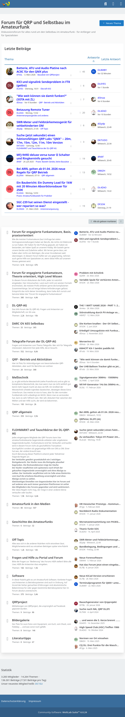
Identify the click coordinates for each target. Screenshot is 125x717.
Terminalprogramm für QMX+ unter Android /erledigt (100, 582)
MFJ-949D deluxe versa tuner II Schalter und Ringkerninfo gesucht (43, 156)
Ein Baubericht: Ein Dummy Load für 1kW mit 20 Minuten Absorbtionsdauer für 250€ (44, 186)
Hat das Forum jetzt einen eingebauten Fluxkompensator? (100, 564)
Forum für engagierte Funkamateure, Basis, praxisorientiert (41, 233)
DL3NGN (20, 209)
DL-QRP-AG (19, 305)
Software (18, 576)
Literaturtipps (21, 638)
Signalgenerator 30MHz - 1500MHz (98, 377)
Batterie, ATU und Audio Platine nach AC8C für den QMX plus (42, 69)
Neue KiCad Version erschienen (97, 575)
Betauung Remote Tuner (33, 109)
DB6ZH (101, 170)
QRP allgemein (47, 175)
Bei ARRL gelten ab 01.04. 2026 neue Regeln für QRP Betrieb (41, 170)
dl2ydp (19, 128)
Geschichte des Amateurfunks (32, 522)
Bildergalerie (20, 620)
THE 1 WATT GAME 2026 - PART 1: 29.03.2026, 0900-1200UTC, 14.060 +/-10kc (100, 305)
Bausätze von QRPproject (48, 74)
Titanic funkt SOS (89, 528)
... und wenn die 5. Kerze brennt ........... (100, 620)
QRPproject (19, 602)
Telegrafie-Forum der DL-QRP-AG (34, 341)
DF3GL (19, 74)
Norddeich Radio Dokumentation (98, 510)
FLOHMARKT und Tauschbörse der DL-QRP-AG (36, 148)
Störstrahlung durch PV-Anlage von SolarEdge (100, 312)
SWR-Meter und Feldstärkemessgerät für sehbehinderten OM (44, 123)
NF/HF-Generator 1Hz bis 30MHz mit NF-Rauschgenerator (100, 384)
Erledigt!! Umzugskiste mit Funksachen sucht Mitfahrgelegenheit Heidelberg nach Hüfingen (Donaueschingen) (100, 330)
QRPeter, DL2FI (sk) (90, 419)
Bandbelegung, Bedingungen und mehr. (100, 546)
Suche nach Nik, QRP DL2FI (94, 609)
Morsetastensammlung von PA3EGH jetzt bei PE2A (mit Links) (100, 521)
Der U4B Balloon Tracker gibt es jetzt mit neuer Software (100, 366)
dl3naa (19, 102)
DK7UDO (20, 145)
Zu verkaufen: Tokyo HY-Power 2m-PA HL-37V (100, 436)
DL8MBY (102, 69)
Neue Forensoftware (90, 557)
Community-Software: (62, 712)
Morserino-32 (86, 341)
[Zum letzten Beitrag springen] (93, 71)
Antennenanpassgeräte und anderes (32, 115)
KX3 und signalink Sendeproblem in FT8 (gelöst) (43, 83)
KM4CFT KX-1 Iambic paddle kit (96, 348)
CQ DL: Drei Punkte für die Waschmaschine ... (100, 645)
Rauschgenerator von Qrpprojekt (98, 602)
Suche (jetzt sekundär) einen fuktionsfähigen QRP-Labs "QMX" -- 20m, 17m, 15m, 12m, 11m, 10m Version (44, 138)
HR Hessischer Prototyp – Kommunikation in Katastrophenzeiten (100, 503)
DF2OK (101, 204)
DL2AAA (20, 113)
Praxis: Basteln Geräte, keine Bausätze (52, 161)
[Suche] (105, 4)
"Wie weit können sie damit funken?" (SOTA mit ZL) (42, 97)
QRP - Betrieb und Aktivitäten (51, 102)
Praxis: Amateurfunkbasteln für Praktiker (34, 196)
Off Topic (44, 128)
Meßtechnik (20, 377)
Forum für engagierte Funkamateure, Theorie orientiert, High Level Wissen (37, 274)
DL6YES (20, 88)
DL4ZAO (102, 110)
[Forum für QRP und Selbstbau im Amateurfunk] (6, 4)
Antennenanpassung (49, 209)
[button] (121, 221)
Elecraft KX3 (46, 88)
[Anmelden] (113, 4)
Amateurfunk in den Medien (31, 504)
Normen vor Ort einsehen (93, 638)
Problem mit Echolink (91, 272)
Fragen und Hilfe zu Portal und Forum (37, 557)
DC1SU (39, 683)
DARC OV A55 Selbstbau (28, 323)
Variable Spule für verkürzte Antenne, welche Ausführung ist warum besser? (100, 279)
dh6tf (19, 161)
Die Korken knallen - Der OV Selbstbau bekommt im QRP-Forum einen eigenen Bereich (100, 323)
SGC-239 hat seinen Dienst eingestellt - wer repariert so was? (43, 204)
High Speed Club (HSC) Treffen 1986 (99, 627)
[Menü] (121, 4)
